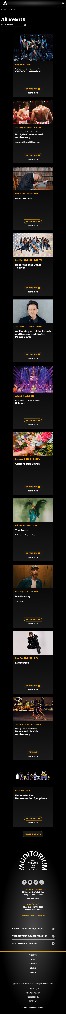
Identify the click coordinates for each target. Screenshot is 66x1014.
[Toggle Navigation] (58, 3)
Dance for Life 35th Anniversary (26, 733)
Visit (33, 959)
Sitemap (33, 1001)
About (33, 972)
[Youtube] (30, 882)
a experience (33, 1008)
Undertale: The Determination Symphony (31, 797)
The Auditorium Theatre (5, 3)
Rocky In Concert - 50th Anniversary (29, 136)
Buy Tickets (33, 89)
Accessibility (33, 997)
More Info (33, 93)
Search (63, 3)
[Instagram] (35, 882)
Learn (33, 968)
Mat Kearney (22, 596)
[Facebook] (24, 882)
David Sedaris (23, 198)
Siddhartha (22, 662)
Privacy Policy (33, 993)
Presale (33, 752)
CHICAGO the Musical (28, 71)
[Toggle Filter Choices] (14, 25)
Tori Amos (21, 530)
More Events (33, 834)
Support (33, 964)
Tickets (33, 955)
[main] (33, 426)
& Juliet (20, 403)
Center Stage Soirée (27, 463)
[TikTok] (41, 882)
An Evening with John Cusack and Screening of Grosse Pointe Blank (33, 334)
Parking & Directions (31, 915)
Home (3, 10)
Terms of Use (33, 989)
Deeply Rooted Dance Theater (28, 266)
